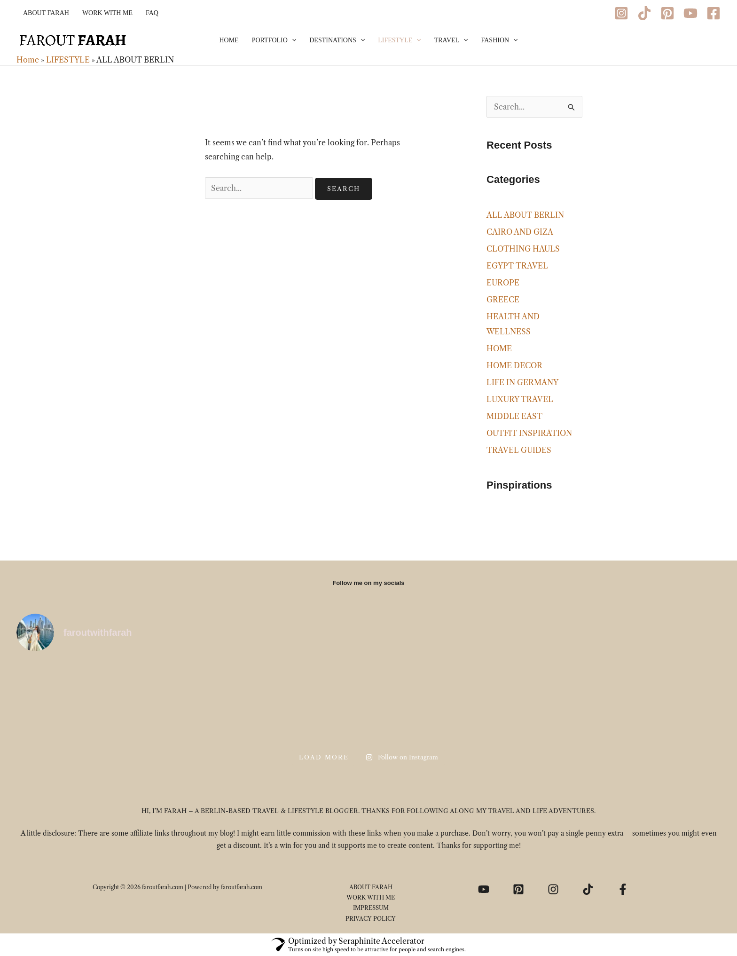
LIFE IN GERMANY (522, 382)
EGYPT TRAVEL (517, 265)
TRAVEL (451, 40)
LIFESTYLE (399, 40)
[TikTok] (644, 13)
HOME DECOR (514, 365)
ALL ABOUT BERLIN (525, 215)
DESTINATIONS (337, 40)
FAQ (152, 12)
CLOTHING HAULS (523, 248)
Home (27, 59)
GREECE (502, 299)
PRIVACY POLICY (370, 918)
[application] (292, 40)
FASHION (499, 40)
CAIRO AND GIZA (519, 232)
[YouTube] (690, 13)
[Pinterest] (667, 13)
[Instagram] (621, 13)
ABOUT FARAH (46, 12)
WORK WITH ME (107, 12)
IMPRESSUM (371, 907)
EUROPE (502, 282)
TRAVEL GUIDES (518, 450)
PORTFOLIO (274, 40)
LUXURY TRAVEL (519, 399)
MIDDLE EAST (514, 416)
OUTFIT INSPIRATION (529, 433)
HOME (228, 40)
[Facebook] (713, 13)
